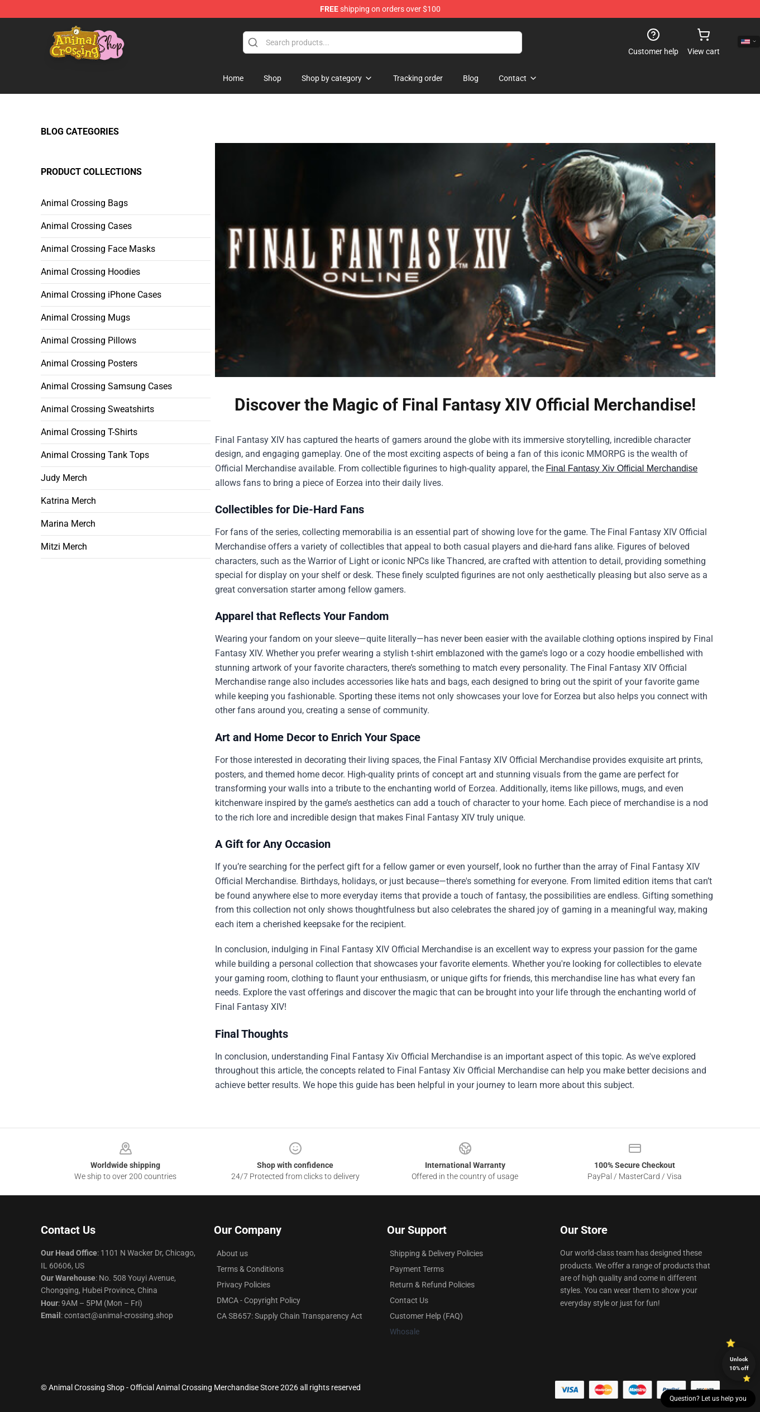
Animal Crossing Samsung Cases (106, 386)
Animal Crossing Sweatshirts (97, 409)
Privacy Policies (243, 1284)
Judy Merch (64, 478)
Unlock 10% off (739, 1363)
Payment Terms (417, 1269)
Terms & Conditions (250, 1269)
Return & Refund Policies (432, 1284)
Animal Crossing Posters (89, 363)
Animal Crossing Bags (84, 203)
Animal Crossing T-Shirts (89, 432)
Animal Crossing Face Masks (98, 249)
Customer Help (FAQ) (426, 1315)
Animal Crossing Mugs (85, 317)
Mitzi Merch (64, 546)
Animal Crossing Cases (86, 226)
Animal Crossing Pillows (88, 340)
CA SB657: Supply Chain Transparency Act (289, 1315)
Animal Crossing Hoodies (90, 271)
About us (232, 1253)
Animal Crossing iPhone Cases (101, 294)
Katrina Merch (68, 500)
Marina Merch (68, 523)
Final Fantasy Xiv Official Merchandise (622, 468)
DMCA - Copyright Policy (258, 1300)
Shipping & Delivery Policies (436, 1253)
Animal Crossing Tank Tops (95, 455)
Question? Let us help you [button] (708, 1399)
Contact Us (409, 1300)
